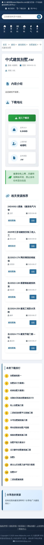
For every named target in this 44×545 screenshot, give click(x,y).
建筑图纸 (22, 45)
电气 (31, 28)
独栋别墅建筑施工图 (18, 435)
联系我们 (22, 526)
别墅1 (12, 457)
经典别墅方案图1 (17, 391)
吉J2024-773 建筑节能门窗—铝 (21, 336)
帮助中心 (22, 529)
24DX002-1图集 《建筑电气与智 (22, 208)
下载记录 (21, 8)
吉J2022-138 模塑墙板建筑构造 (21, 285)
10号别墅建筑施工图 (18, 420)
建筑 (11, 28)
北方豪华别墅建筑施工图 (20, 450)
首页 (5, 28)
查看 (33, 220)
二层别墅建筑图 (16, 479)
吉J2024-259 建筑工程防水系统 (21, 310)
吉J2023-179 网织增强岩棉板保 (21, 259)
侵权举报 (13, 526)
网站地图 (31, 526)
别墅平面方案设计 (17, 442)
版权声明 (4, 526)
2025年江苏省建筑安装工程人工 (22, 234)
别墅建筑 (33, 45)
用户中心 (32, 8)
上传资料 (40, 526)
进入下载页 (22, 118)
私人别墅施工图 (16, 405)
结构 (24, 28)
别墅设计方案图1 (17, 383)
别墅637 (13, 472)
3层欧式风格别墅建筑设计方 (22, 398)
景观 (37, 28)
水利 (17, 28)
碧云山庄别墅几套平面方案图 (22, 465)
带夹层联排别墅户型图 (19, 428)
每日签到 (9, 8)
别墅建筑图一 (15, 376)
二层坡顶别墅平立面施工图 (21, 413)
